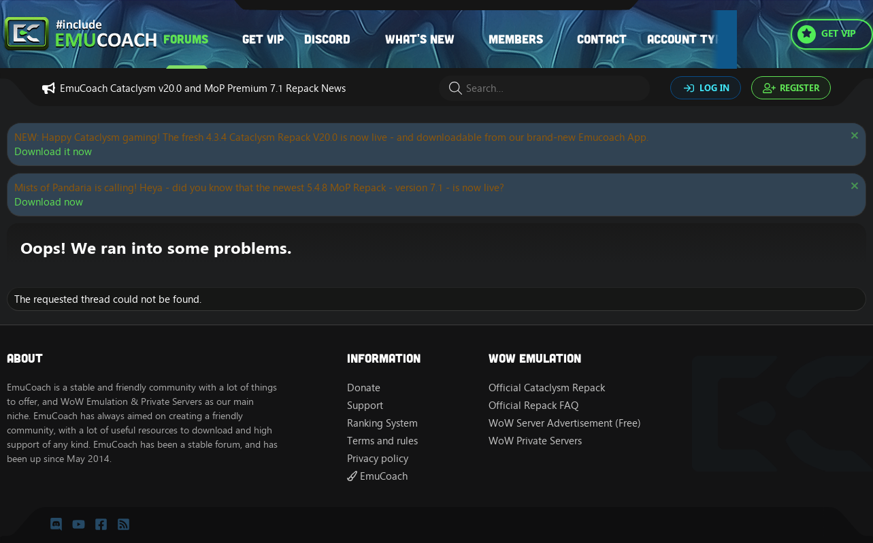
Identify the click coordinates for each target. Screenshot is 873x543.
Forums (185, 38)
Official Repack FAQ (533, 405)
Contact (602, 38)
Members (516, 38)
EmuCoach (377, 476)
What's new (420, 38)
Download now (48, 202)
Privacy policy (377, 458)
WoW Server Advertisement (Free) (565, 423)
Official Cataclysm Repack (547, 387)
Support (365, 405)
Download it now (53, 151)
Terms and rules (382, 440)
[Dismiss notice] (853, 137)
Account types (691, 38)
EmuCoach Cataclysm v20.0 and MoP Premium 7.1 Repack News (203, 88)
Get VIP (263, 38)
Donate (363, 387)
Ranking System (382, 423)
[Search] (544, 88)
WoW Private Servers (535, 440)
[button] (222, 39)
